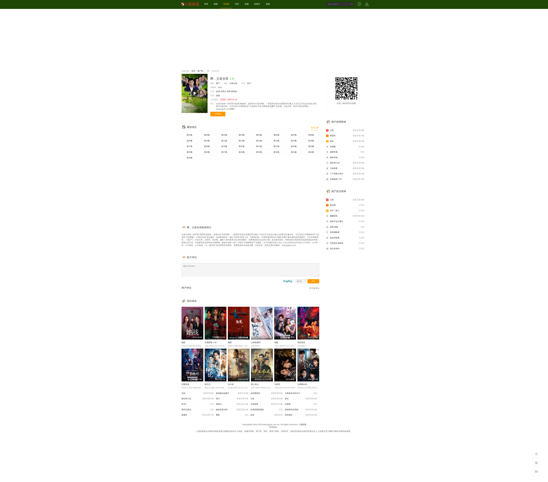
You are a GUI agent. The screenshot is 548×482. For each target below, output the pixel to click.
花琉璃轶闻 (345, 232)
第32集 (311, 152)
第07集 (294, 135)
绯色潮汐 (301, 415)
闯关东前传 (345, 248)
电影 (216, 4)
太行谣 (231, 384)
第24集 (311, 146)
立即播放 (218, 114)
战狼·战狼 (345, 227)
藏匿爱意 (345, 216)
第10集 (207, 141)
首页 (206, 4)
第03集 (224, 135)
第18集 (207, 146)
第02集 (207, 135)
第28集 (242, 152)
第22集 (276, 146)
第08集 (311, 135)
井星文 (223, 91)
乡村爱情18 (266, 393)
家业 (301, 398)
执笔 (266, 415)
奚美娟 (234, 91)
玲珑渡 (301, 404)
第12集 (242, 141)
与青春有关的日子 (301, 393)
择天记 (207, 384)
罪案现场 (185, 384)
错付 (232, 398)
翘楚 (230, 342)
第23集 (294, 146)
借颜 (276, 342)
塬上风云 (255, 384)
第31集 (294, 152)
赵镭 (218, 95)
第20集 (242, 146)
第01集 (190, 135)
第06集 (276, 135)
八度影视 (302, 424)
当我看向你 (302, 384)
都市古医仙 (198, 409)
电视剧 (226, 4)
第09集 (190, 141)
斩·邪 (198, 404)
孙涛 (218, 91)
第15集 (294, 141)
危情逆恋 (301, 342)
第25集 (190, 152)
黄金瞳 (345, 205)
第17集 (190, 146)
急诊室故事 (345, 237)
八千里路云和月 (345, 173)
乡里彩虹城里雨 (345, 243)
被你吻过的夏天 (232, 393)
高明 (229, 91)
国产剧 (200, 71)
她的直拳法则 (232, 409)
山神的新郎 (256, 342)
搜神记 (232, 404)
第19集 (224, 146)
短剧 (268, 4)
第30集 (276, 152)
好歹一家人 (345, 210)
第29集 (259, 152)
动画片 (257, 4)
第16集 (311, 141)
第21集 (259, 146)
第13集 (259, 141)
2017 (249, 83)
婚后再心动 (198, 398)
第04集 (242, 135)
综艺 (237, 4)
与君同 (277, 384)
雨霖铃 (198, 415)
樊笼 (232, 415)
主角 (266, 398)
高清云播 (315, 128)
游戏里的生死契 (301, 409)
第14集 (276, 141)
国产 (218, 83)
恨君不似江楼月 (345, 221)
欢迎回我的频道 (266, 409)
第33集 (190, 158)
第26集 (207, 152)
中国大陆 (233, 83)
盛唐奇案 (345, 152)
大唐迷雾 (266, 404)
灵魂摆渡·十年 (211, 342)
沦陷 (198, 393)
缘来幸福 (345, 157)
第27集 (224, 152)
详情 (233, 109)
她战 (183, 342)
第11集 (224, 141)
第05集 (259, 135)
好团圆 (345, 146)
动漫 (247, 4)
